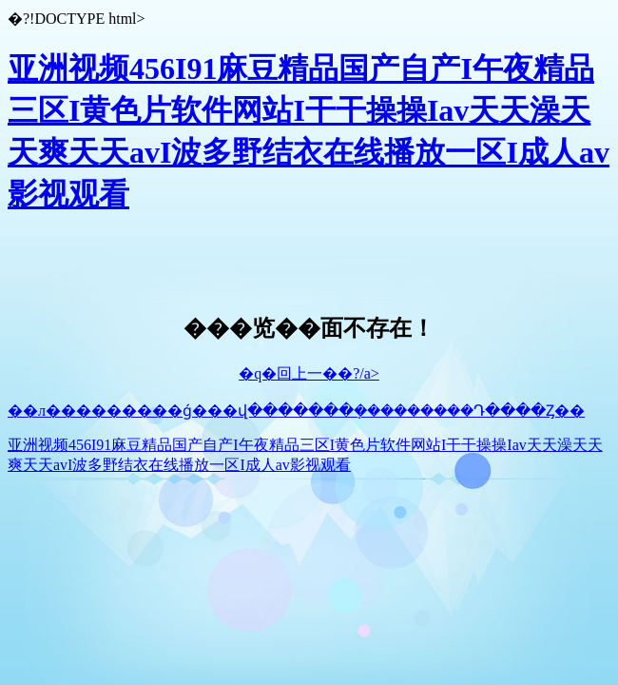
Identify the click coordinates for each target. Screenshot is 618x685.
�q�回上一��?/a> (309, 373)
